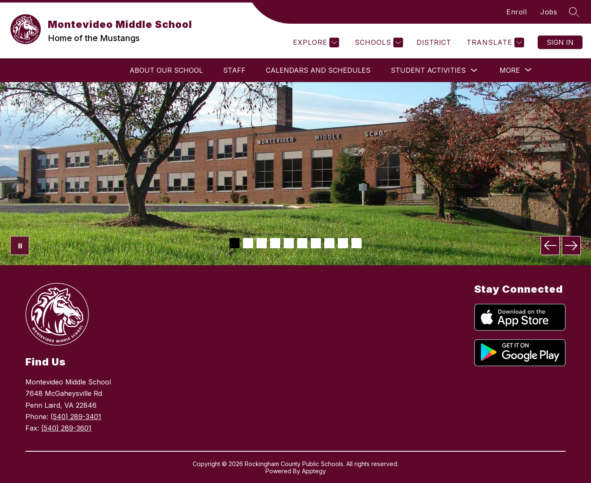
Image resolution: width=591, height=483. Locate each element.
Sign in (560, 42)
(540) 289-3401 (75, 416)
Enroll (516, 12)
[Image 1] (234, 243)
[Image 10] (356, 243)
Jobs (548, 12)
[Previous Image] (550, 245)
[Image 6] (302, 243)
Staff (234, 70)
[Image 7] (316, 243)
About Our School (166, 70)
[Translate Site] (494, 42)
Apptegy (314, 471)
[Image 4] (275, 243)
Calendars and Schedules (318, 70)
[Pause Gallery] (19, 245)
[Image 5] (289, 243)
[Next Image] (571, 245)
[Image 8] (329, 243)
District (434, 42)
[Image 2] (248, 243)
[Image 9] (343, 243)
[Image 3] (262, 243)
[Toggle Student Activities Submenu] (474, 70)
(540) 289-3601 (66, 428)
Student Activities (428, 70)
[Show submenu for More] (510, 70)
